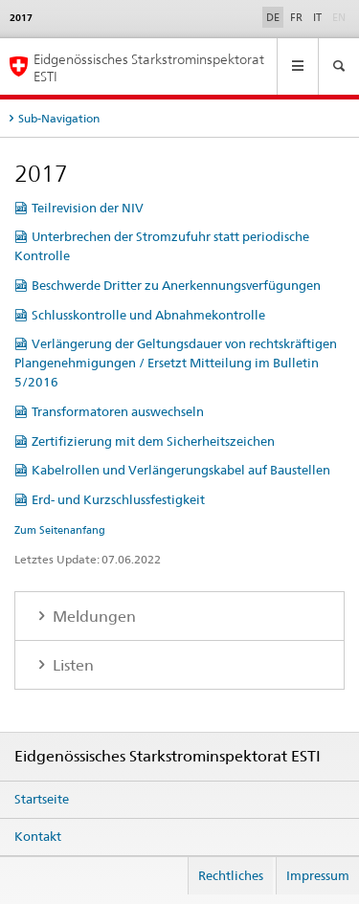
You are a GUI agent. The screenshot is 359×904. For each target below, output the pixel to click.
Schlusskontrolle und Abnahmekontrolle (148, 314)
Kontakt (37, 836)
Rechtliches (230, 875)
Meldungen (92, 616)
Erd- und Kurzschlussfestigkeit (118, 499)
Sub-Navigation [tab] (59, 118)
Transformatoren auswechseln (118, 411)
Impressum (317, 875)
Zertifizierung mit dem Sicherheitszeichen (153, 441)
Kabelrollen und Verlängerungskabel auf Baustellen (181, 469)
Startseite (41, 798)
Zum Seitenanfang (59, 530)
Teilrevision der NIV (88, 207)
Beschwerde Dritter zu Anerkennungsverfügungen (176, 285)
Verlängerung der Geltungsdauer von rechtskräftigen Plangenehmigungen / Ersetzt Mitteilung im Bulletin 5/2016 (175, 362)
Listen (71, 665)
